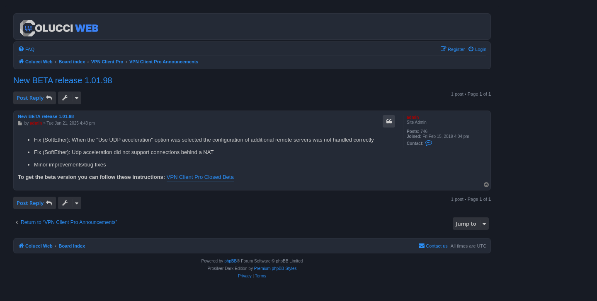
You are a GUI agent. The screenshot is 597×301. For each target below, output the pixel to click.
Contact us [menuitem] (433, 245)
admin (413, 117)
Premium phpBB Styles (275, 268)
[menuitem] (26, 49)
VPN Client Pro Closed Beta (200, 177)
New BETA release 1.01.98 (62, 80)
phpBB (230, 261)
